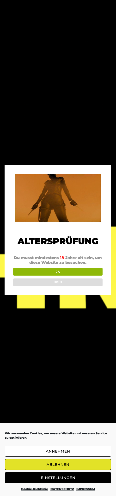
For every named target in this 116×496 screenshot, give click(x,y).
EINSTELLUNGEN (58, 477)
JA (57, 271)
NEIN (57, 282)
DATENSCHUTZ (62, 489)
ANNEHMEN (58, 451)
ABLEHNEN (58, 464)
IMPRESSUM (85, 489)
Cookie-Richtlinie (34, 489)
